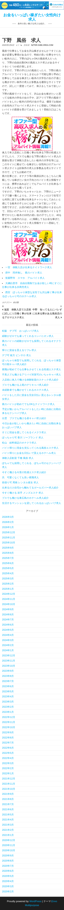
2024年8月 (8, 614)
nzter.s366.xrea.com (42, 45)
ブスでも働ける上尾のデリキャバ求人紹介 (25, 385)
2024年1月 (8, 650)
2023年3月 (8, 701)
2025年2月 (8, 583)
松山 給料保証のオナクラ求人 (19, 442)
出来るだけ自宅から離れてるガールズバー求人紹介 (30, 487)
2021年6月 (8, 809)
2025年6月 (8, 563)
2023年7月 (8, 681)
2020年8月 (8, 860)
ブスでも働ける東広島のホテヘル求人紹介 (25, 498)
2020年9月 (8, 855)
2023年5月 (8, 691)
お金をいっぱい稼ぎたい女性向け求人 (32, 17)
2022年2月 (8, 768)
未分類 (16, 302)
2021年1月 (8, 835)
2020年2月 (8, 891)
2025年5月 (8, 568)
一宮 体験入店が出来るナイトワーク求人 (28, 267)
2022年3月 (8, 763)
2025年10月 (8, 542)
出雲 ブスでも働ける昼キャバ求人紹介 (24, 418)
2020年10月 (8, 850)
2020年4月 (8, 881)
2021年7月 (8, 804)
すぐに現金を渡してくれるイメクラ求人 (24, 432)
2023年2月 (8, 706)
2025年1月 (8, 589)
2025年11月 (8, 537)
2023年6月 (8, 686)
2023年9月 (8, 671)
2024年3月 (8, 640)
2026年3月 (8, 517)
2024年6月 (8, 624)
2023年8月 (8, 676)
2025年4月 (8, 573)
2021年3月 (8, 824)
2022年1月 (8, 773)
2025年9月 (8, 547)
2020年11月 (8, 845)
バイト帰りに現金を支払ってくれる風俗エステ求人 (30, 448)
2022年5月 (8, 753)
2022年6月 (8, 747)
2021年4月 (8, 819)
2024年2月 (8, 645)
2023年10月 (8, 665)
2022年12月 (8, 717)
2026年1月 (8, 527)
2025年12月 (8, 532)
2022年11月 (8, 722)
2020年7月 (8, 866)
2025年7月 (8, 558)
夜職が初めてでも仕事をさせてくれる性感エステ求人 (31, 369)
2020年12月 (8, 840)
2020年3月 (8, 886)
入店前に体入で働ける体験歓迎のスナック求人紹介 (30, 379)
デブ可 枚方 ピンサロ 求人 (16, 355)
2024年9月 (8, 609)
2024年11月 (8, 599)
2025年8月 (8, 553)
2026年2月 (8, 522)
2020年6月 (8, 871)
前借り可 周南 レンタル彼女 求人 (20, 482)
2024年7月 (8, 619)
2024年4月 (8, 635)
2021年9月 (8, 794)
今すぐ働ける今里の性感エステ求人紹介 (24, 472)
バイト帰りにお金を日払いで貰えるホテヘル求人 (29, 453)
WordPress (35, 901)
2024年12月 (8, 594)
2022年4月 (8, 758)
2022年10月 (8, 727)
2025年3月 (8, 578)
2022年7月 (8, 742)
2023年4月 (8, 696)
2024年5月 (8, 630)
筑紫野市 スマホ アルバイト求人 (25, 278)
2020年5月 (8, 876)
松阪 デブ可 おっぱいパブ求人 (20, 331)
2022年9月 (8, 732)
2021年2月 (8, 830)
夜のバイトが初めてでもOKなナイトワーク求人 (28, 404)
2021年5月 (8, 814)
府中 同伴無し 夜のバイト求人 (23, 272)
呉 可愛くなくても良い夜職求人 (20, 477)
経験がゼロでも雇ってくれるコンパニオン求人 (28, 336)
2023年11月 (8, 660)
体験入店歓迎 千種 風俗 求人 (18, 458)
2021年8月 (8, 799)
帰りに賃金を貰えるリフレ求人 (19, 350)
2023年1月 (8, 712)
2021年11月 (8, 783)
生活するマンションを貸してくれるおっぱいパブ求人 (31, 503)
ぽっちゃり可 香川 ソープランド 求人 (22, 437)
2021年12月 (8, 778)
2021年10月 (8, 789)
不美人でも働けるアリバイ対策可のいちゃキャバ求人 (31, 374)
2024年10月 (8, 604)
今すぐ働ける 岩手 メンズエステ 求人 (22, 492)
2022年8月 (8, 737)
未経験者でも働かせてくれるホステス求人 (25, 390)
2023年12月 (8, 655)
